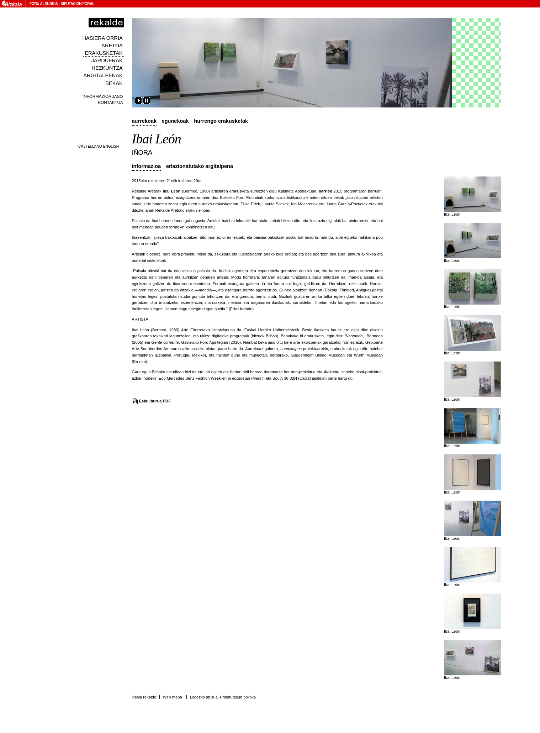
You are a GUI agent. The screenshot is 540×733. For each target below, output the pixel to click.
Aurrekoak (144, 121)
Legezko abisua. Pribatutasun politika (223, 697)
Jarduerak (107, 60)
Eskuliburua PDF (155, 401)
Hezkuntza (106, 68)
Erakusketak (103, 53)
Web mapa (172, 697)
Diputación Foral (77, 4)
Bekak (114, 83)
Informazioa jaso (103, 96)
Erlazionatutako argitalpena (199, 166)
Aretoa (112, 45)
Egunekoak (175, 121)
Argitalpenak (102, 75)
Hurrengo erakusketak (221, 121)
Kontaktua (110, 102)
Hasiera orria (103, 38)
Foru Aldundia (44, 4)
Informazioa (146, 166)
